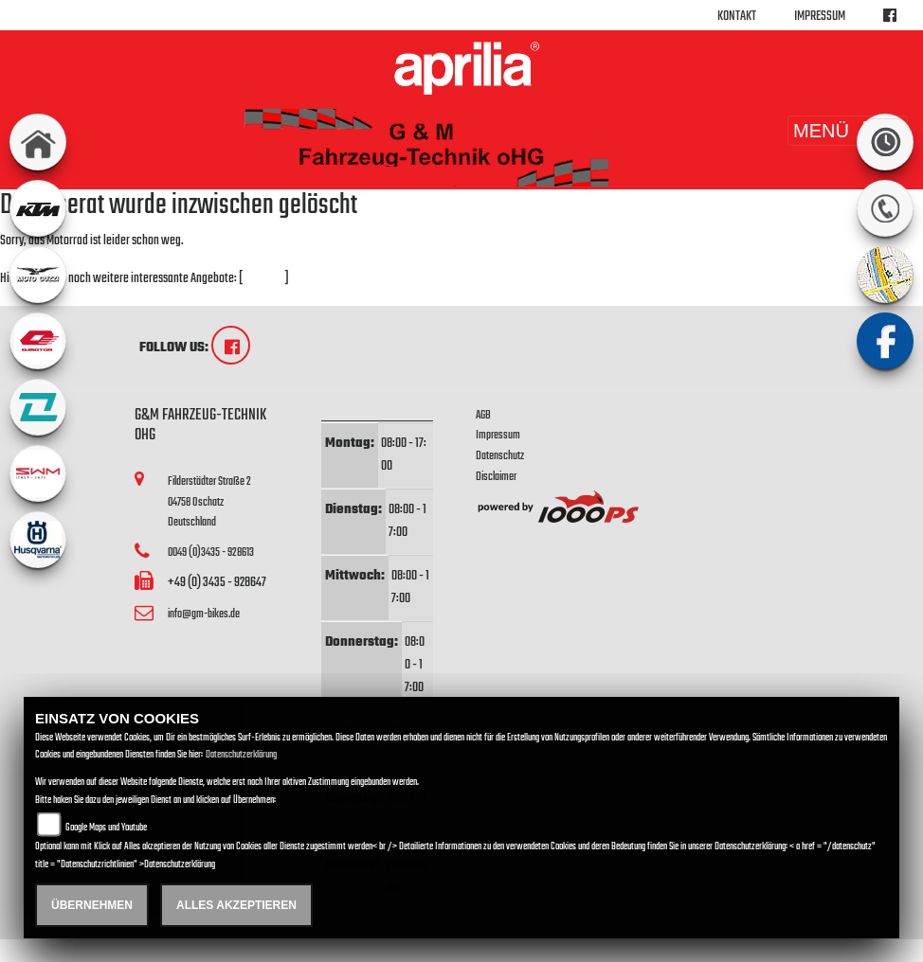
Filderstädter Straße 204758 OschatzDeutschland (209, 502)
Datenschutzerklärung (241, 755)
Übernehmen (92, 905)
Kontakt (736, 17)
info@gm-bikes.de (204, 614)
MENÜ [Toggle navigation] (847, 130)
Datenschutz (500, 456)
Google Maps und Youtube (106, 828)
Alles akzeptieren (236, 905)
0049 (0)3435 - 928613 (211, 552)
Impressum (819, 17)
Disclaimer (496, 477)
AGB (483, 415)
